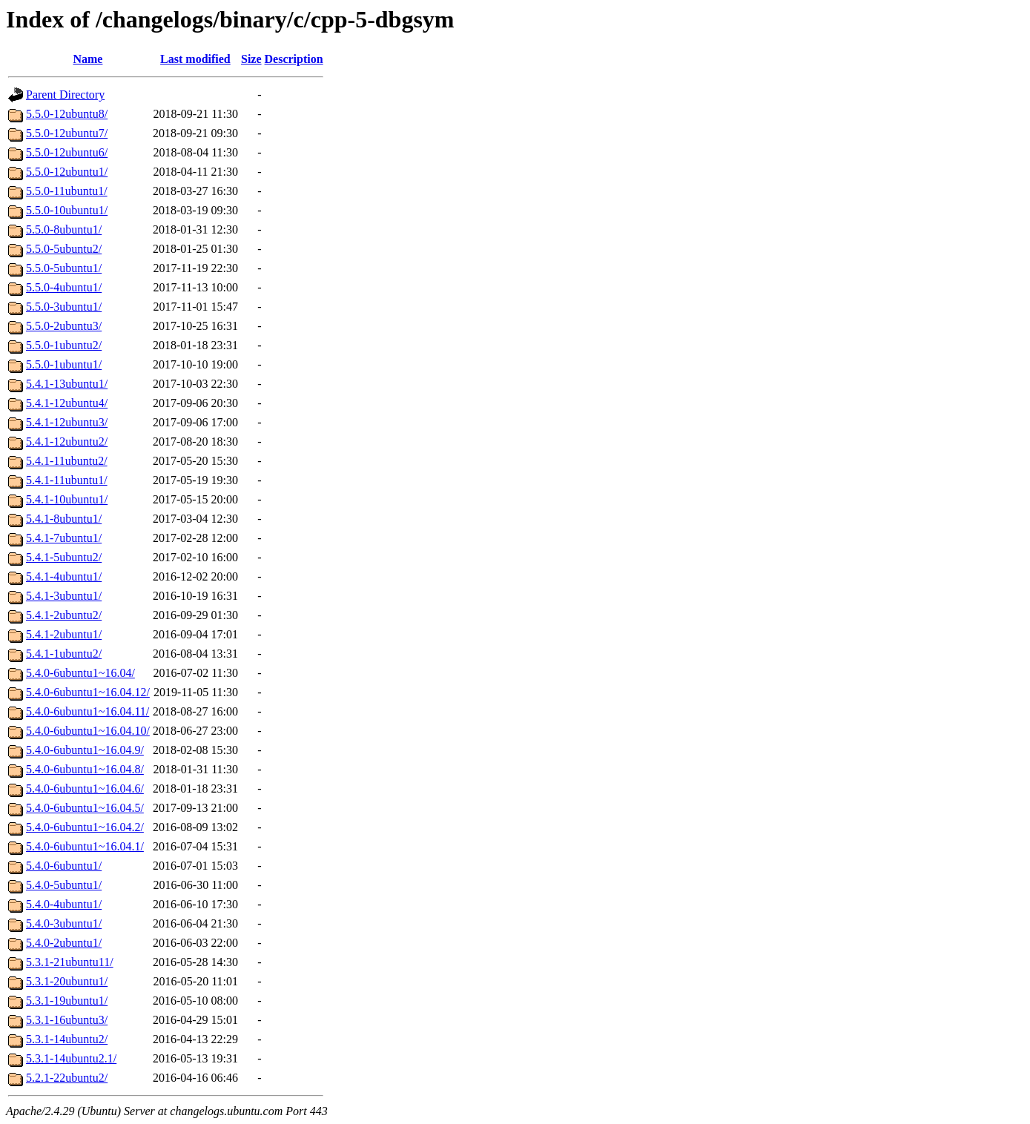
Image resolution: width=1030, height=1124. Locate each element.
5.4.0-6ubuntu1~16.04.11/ (87, 711)
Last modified (195, 59)
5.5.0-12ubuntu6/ (67, 152)
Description (294, 59)
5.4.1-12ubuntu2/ (67, 441)
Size (251, 59)
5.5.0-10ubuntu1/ (67, 210)
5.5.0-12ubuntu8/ (67, 114)
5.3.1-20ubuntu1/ (67, 981)
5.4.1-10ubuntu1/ (67, 499)
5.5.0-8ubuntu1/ (64, 229)
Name (87, 59)
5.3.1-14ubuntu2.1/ (71, 1058)
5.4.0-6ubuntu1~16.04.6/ (85, 788)
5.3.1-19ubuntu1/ (67, 1000)
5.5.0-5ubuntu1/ (64, 268)
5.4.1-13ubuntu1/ (67, 383)
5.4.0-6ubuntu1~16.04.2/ (85, 827)
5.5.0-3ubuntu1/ (64, 306)
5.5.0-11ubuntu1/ (67, 191)
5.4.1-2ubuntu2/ (64, 615)
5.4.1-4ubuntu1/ (64, 576)
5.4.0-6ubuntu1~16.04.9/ (85, 750)
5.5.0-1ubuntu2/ (64, 345)
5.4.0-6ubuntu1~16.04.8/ (85, 769)
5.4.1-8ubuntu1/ (64, 518)
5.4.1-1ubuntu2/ (64, 653)
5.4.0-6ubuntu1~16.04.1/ (85, 846)
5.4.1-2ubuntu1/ (64, 634)
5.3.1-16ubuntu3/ (67, 1020)
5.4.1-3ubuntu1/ (64, 595)
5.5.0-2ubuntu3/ (64, 326)
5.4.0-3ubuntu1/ (64, 923)
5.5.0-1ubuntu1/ (64, 364)
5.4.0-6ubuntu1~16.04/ (80, 673)
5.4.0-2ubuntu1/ (64, 942)
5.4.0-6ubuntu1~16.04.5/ (85, 807)
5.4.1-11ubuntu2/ (67, 460)
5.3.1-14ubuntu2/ (67, 1039)
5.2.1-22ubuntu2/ (67, 1077)
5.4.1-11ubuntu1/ (67, 480)
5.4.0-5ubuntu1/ (64, 885)
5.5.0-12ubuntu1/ (67, 171)
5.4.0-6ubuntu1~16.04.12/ (88, 692)
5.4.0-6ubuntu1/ (64, 865)
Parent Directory (65, 94)
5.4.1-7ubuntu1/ (64, 538)
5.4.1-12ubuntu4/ (67, 403)
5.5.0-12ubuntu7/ (67, 133)
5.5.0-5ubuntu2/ (64, 248)
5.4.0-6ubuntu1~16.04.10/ (88, 730)
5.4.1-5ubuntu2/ (64, 557)
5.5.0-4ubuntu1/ (64, 287)
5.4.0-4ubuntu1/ (64, 904)
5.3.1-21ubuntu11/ (69, 962)
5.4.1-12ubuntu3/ (67, 422)
